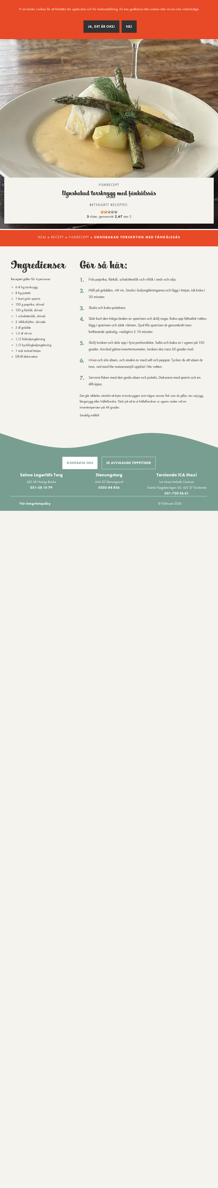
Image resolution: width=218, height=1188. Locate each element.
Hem (42, 237)
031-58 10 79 (41, 487)
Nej (129, 26)
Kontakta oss (80, 463)
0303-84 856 (109, 487)
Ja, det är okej (101, 26)
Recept (57, 237)
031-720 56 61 (177, 493)
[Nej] (213, 19)
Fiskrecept (79, 237)
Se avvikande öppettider (128, 463)
